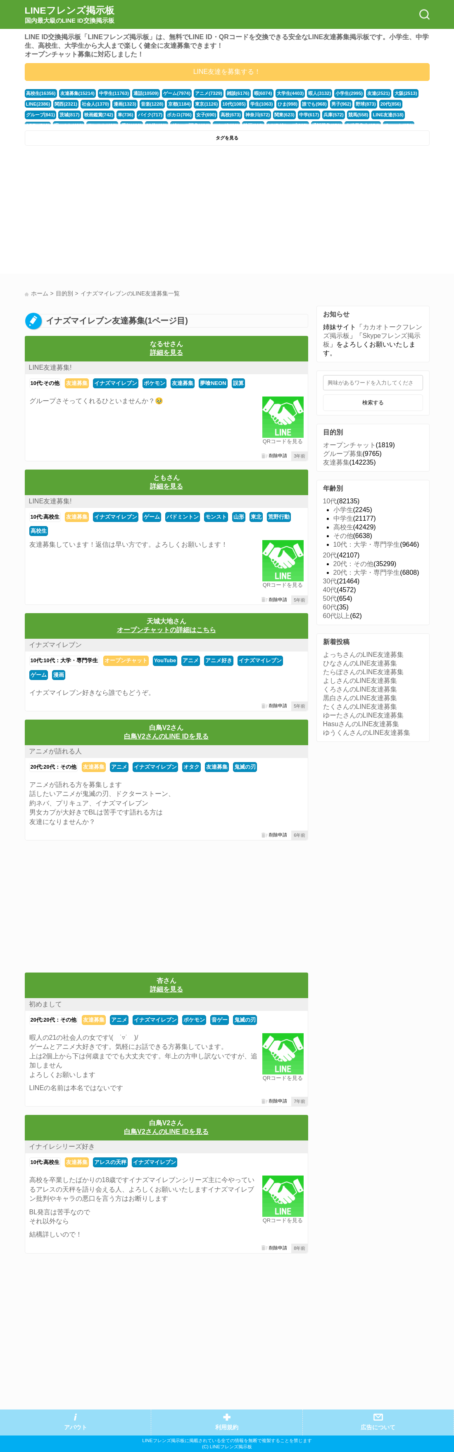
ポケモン (154, 383)
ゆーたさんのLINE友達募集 (363, 715)
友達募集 (77, 383)
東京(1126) (206, 104)
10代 (330, 501)
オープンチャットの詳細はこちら (166, 629)
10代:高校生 (45, 517)
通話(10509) (146, 93)
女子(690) (206, 114)
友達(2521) (378, 93)
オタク (191, 767)
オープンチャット (126, 660)
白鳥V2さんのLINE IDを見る (166, 736)
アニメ (191, 660)
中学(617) (309, 114)
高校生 (39, 531)
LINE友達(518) (388, 114)
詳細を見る (166, 352)
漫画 (58, 675)
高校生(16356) (41, 93)
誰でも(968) (314, 104)
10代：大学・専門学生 (366, 544)
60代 (330, 607)
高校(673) (231, 114)
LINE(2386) (38, 104)
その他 (343, 535)
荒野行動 (279, 517)
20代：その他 (353, 563)
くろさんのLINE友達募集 (360, 689)
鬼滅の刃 (245, 767)
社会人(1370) (95, 104)
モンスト (216, 517)
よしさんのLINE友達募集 (360, 680)
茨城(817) (69, 114)
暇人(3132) (319, 93)
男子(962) (341, 104)
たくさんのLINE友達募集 (360, 706)
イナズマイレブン (115, 383)
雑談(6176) (238, 93)
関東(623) (284, 114)
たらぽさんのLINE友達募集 (363, 671)
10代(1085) (233, 104)
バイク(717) (150, 114)
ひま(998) (288, 104)
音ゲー (220, 1020)
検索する (373, 402)
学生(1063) (261, 104)
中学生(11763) (114, 93)
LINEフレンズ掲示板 (69, 15)
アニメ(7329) (208, 93)
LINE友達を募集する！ (227, 71)
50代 (330, 598)
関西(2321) (66, 104)
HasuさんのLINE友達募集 (361, 723)
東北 (256, 517)
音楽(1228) (152, 104)
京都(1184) (179, 104)
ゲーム (152, 517)
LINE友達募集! (50, 367)
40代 (330, 589)
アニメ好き (218, 660)
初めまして (45, 1004)
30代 (330, 581)
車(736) (125, 114)
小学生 (343, 509)
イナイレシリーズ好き (62, 1146)
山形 (238, 517)
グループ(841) (40, 114)
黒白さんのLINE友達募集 (360, 697)
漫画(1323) (125, 104)
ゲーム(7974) (176, 93)
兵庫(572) (333, 114)
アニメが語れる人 (55, 751)
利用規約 (226, 1427)
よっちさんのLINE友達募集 (363, 654)
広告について (378, 1427)
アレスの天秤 (110, 1162)
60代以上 (336, 615)
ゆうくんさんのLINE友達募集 (367, 732)
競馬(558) (358, 114)
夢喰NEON (213, 383)
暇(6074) (263, 93)
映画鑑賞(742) (99, 114)
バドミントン (182, 517)
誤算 (238, 383)
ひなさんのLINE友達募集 (360, 663)
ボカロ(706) (179, 114)
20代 (330, 555)
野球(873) (366, 104)
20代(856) (390, 104)
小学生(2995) (349, 93)
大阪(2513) (406, 93)
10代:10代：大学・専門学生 (64, 660)
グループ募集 (343, 453)
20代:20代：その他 (53, 767)
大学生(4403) (290, 93)
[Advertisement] (125, 211)
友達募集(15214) (77, 93)
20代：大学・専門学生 (366, 572)
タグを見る (227, 137)
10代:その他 (45, 383)
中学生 (343, 518)
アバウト (75, 1427)
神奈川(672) (257, 114)
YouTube (165, 660)
